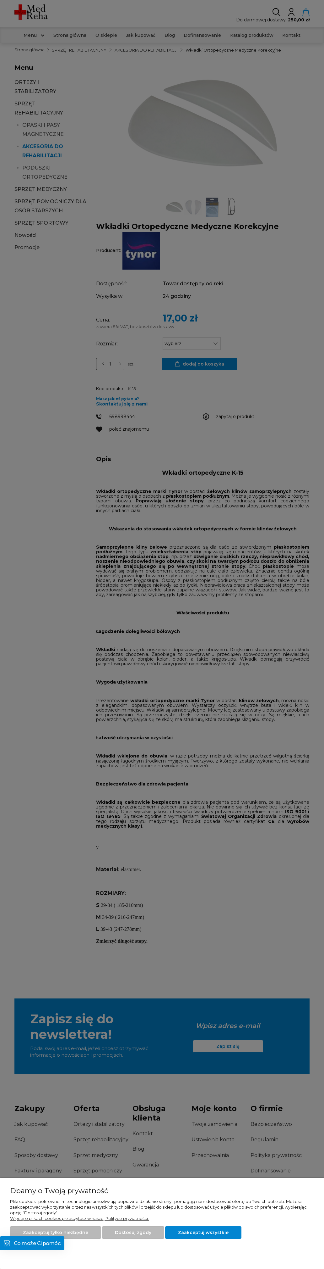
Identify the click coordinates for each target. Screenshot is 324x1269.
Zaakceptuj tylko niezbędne (55, 1232)
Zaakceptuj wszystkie (203, 1232)
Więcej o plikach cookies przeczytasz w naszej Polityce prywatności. (79, 1218)
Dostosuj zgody (133, 1232)
